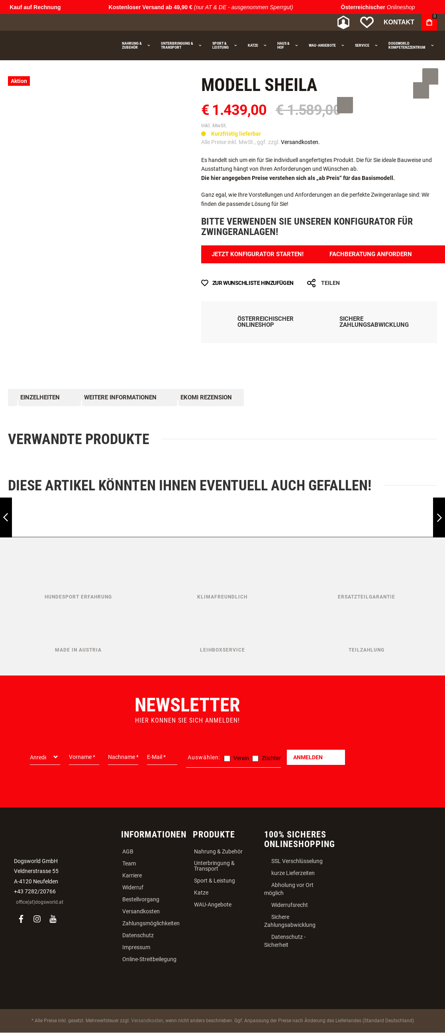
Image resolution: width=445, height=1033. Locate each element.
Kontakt (399, 22)
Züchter (271, 758)
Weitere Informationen (119, 397)
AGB (127, 851)
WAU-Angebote (212, 904)
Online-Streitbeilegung (149, 959)
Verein (241, 758)
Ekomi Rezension (205, 397)
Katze (201, 892)
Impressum (136, 947)
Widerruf (132, 887)
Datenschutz (138, 935)
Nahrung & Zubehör (218, 851)
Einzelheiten (39, 397)
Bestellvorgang (140, 899)
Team (129, 863)
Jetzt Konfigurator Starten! (261, 254)
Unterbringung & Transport (214, 866)
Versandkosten (141, 911)
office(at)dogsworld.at (39, 902)
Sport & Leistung (214, 880)
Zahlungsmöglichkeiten (151, 923)
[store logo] (49, 22)
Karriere (132, 875)
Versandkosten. (300, 142)
